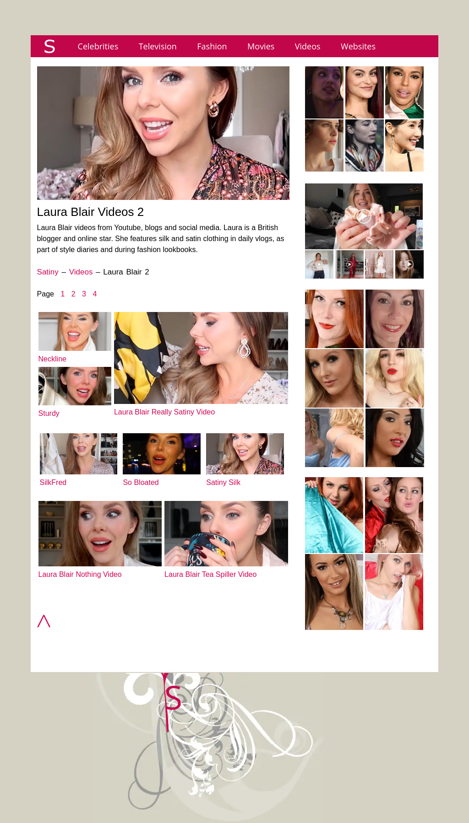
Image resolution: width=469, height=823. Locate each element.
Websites (358, 46)
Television (158, 46)
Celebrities (98, 46)
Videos (308, 46)
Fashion (212, 46)
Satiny (48, 272)
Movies (260, 46)
